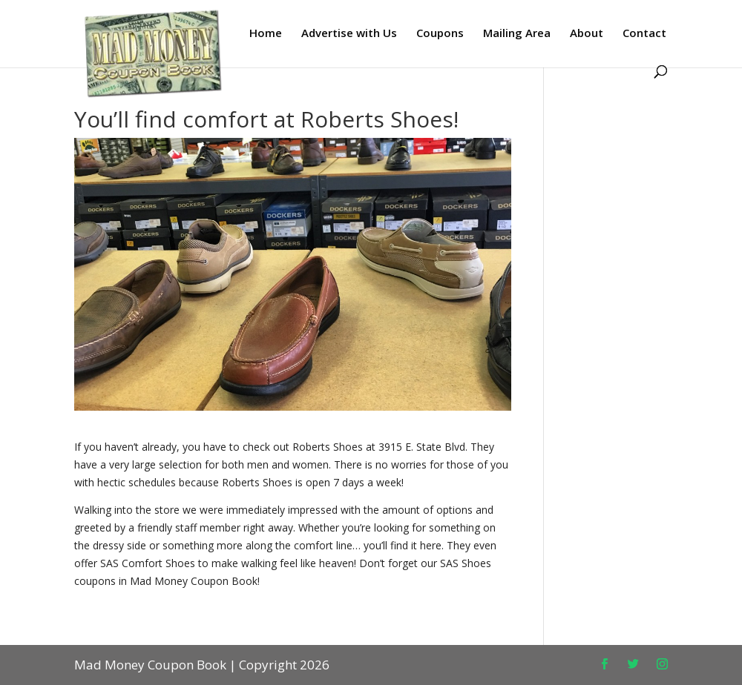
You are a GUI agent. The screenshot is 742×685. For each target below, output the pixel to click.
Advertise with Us (349, 33)
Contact (644, 33)
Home (265, 33)
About (586, 33)
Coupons (440, 33)
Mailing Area (517, 33)
